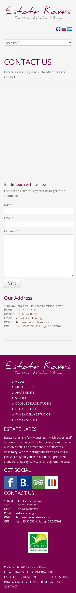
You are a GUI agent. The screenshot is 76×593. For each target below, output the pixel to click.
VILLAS (19, 381)
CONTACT (11, 586)
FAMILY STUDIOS (27, 420)
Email (9, 218)
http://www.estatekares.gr (33, 322)
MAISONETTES (25, 387)
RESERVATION (50, 582)
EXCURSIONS (59, 577)
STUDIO (20, 398)
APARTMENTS (24, 392)
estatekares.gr (25, 513)
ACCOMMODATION (40, 572)
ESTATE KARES (14, 572)
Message (11, 231)
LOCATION (28, 577)
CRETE (43, 577)
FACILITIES (11, 577)
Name (8, 205)
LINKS (34, 582)
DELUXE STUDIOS (27, 409)
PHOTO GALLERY (15, 582)
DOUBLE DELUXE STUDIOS (33, 403)
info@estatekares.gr (29, 318)
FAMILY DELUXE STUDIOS (32, 414)
